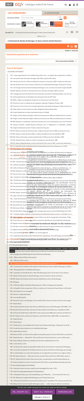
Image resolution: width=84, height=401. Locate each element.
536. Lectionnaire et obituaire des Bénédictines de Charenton (28, 159)
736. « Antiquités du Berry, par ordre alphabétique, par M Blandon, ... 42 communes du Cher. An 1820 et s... (40, 374)
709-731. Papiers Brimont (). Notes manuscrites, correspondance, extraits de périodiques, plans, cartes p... (40, 359)
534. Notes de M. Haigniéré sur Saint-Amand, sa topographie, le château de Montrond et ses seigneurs (41, 152)
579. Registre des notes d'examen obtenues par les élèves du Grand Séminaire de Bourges (37, 251)
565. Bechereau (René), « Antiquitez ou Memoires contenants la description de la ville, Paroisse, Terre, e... (41, 208)
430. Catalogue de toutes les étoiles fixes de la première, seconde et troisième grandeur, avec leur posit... (41, 94)
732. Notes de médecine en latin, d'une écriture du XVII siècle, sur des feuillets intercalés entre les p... (41, 362)
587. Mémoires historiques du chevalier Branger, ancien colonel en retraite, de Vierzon (36, 276)
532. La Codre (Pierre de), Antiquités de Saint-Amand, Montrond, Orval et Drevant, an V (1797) (38, 146)
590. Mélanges (14, 282)
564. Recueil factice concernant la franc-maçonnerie (26, 205)
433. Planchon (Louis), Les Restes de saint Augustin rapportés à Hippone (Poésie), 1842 (36, 103)
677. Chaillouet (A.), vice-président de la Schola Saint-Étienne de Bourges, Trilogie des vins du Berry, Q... (40, 325)
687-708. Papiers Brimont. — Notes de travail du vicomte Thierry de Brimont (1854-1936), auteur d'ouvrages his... (40, 356)
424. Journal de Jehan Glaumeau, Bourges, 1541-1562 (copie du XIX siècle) (33, 78)
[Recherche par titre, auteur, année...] (39, 18)
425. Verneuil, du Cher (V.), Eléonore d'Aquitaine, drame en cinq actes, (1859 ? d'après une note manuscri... (41, 81)
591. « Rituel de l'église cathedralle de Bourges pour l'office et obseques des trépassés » (36, 285)
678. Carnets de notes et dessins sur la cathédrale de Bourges (28, 328)
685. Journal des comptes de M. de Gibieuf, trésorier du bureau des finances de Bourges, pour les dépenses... (41, 350)
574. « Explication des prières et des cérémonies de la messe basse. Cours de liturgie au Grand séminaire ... (41, 236)
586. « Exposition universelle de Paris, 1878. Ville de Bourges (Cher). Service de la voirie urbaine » (39, 273)
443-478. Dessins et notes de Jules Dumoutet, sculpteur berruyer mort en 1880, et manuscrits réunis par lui (40, 131)
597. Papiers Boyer (15, 303)
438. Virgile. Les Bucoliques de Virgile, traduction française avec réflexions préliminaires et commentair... (41, 118)
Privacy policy (42, 397)
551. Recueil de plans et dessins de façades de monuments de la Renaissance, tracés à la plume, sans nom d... (41, 186)
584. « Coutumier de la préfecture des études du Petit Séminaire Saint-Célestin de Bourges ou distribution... (41, 266)
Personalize (65, 392)
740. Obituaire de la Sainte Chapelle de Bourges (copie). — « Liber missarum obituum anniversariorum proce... (40, 384)
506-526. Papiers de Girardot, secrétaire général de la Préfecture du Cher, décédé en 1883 (37, 137)
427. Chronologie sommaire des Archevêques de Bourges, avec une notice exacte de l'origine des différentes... (41, 88)
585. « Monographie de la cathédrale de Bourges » (25, 270)
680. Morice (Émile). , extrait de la (41, 334)
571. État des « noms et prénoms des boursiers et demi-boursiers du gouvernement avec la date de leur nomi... (41, 226)
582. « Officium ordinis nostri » (19, 260)
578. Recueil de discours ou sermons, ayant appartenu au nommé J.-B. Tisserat (34, 248)
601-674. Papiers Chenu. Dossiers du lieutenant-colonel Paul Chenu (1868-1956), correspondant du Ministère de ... (40, 316)
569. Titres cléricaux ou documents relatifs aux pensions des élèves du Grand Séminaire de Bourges (40, 220)
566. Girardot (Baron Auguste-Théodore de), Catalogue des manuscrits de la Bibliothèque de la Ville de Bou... (41, 211)
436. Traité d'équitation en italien (29, 112)
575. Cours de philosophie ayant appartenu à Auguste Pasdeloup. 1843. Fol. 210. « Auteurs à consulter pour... (41, 239)
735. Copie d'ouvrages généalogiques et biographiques (27, 371)
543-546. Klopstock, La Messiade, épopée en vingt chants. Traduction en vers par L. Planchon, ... (39, 171)
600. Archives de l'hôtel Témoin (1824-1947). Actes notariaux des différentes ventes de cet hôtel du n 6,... (41, 313)
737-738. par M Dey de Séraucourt (32, 378)
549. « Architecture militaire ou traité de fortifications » (26, 180)
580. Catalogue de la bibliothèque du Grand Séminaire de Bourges (30, 254)
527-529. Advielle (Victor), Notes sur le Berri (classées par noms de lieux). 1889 (33, 140)
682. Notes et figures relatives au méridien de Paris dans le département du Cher (34, 340)
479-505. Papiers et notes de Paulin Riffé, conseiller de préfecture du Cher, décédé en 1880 (37, 134)
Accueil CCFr (9, 32)
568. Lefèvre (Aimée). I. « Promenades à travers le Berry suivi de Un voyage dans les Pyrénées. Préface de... (41, 217)
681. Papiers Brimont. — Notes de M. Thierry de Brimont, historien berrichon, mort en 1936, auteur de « (40, 337)
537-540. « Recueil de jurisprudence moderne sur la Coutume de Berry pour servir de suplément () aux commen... (41, 162)
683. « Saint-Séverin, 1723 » (18, 344)
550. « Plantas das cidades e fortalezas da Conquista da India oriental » (31, 183)
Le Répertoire (51, 13)
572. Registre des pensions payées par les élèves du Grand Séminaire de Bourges (34, 229)
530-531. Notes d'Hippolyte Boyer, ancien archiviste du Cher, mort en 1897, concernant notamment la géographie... (41, 143)
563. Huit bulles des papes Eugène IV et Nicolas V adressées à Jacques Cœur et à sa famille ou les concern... (41, 202)
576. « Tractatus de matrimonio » (20, 242)
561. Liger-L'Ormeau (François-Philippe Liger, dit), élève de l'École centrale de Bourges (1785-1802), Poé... (41, 196)
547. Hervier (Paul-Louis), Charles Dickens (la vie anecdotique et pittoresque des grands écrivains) (40, 174)
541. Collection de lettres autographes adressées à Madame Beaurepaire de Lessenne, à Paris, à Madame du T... (41, 165)
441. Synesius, (41, 125)
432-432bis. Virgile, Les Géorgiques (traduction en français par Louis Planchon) (34, 100)
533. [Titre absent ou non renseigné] (21, 149)
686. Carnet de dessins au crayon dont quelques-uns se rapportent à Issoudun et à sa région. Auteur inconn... (41, 353)
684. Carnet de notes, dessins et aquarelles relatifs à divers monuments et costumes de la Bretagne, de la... (41, 347)
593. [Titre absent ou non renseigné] (21, 291)
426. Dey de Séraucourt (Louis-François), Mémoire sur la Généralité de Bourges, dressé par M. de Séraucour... (41, 84)
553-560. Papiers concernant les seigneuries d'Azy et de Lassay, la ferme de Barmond (35, 192)
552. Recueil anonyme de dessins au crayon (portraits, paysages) (30, 189)
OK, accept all (21, 392)
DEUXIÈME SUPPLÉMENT (16, 72)
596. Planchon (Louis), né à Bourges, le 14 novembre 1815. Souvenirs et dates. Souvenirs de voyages (40, 300)
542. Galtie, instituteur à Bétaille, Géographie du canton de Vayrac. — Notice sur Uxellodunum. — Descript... (41, 168)
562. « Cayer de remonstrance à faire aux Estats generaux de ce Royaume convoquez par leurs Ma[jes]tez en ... (41, 199)
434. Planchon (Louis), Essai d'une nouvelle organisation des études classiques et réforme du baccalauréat (41, 106)
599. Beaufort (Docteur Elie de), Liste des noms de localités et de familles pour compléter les (40, 310)
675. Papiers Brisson (16, 319)
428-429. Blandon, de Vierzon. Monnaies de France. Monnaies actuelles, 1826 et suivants (37, 91)
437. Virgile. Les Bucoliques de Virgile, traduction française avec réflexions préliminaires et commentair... (41, 115)
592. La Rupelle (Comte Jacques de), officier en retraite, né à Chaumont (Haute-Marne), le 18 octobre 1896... (41, 288)
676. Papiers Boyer (15, 322)
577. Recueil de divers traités (19, 245)
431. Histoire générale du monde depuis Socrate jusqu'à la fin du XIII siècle (33, 97)
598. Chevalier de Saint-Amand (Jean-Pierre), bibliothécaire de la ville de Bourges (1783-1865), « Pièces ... (41, 307)
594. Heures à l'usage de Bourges (20, 294)
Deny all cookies (43, 392)
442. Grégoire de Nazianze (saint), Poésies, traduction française (29, 128)
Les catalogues (17, 12)
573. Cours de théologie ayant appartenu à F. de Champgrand (29, 233)
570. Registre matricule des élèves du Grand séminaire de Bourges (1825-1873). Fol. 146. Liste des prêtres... (41, 223)
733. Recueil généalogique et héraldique (22, 365)
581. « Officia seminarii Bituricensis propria (23, 257)
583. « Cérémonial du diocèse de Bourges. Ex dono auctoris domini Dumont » (33, 263)
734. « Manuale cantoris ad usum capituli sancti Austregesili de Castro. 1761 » (33, 368)
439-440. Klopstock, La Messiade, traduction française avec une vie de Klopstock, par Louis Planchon (41, 121)
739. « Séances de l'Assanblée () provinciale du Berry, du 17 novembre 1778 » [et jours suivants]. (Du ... (41, 381)
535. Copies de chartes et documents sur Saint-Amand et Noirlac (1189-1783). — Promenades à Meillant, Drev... (41, 155)
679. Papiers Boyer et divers (18, 331)
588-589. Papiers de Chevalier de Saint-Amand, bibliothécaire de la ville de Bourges (35, 279)
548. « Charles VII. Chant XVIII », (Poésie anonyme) (25, 177)
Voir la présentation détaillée (65, 61)
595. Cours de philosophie (18, 297)
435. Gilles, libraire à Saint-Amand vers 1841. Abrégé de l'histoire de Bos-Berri (33, 109)
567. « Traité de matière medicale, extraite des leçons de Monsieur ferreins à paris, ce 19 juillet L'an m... (41, 214)
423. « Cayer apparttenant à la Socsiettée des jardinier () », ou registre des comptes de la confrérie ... (41, 75)
